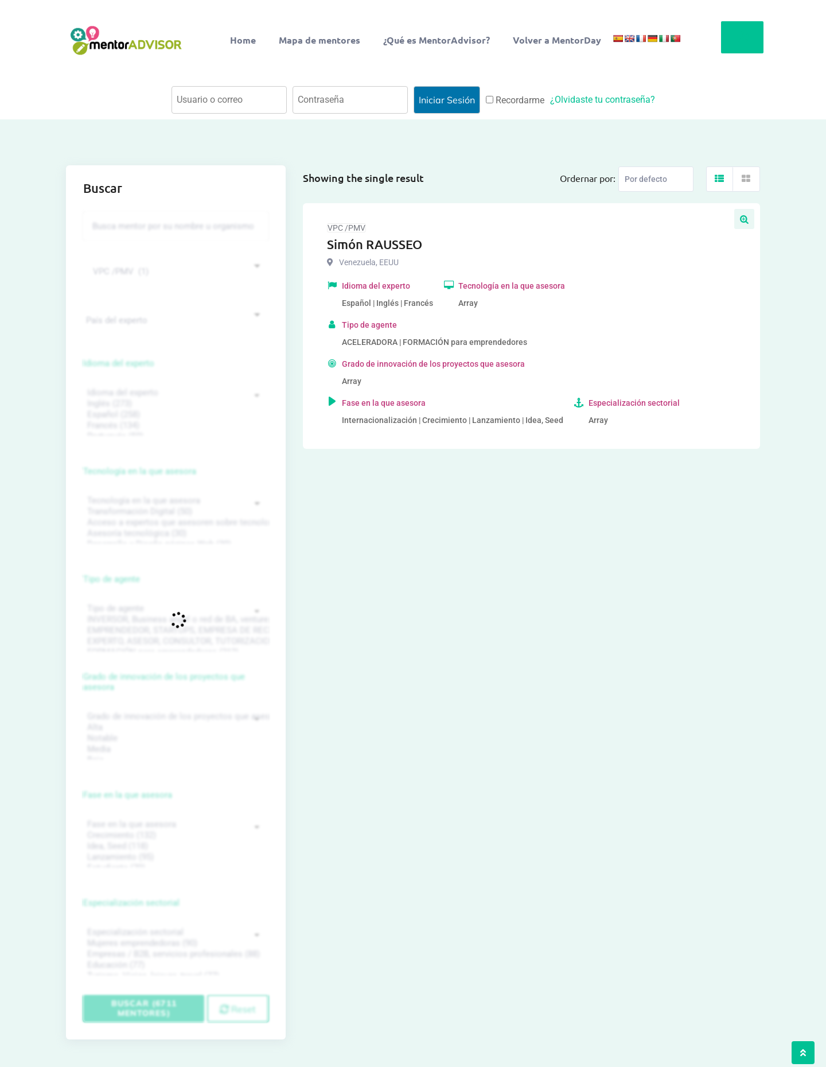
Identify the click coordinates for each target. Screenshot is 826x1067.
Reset (238, 1009)
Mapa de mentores (319, 40)
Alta (174, 727)
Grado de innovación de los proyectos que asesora (164, 682)
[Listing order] (655, 179)
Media (174, 749)
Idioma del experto (118, 363)
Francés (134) (174, 425)
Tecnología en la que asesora (139, 471)
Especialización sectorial (131, 903)
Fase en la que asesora (127, 795)
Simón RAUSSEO (374, 244)
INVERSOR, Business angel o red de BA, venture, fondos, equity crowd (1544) (174, 619)
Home (243, 40)
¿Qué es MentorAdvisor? (436, 40)
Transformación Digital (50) (174, 511)
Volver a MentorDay (557, 40)
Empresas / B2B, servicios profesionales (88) (174, 954)
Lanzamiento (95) (174, 857)
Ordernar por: (587, 178)
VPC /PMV (346, 227)
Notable (174, 738)
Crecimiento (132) (174, 835)
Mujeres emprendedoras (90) (174, 943)
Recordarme (515, 100)
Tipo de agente (111, 579)
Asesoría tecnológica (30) (174, 533)
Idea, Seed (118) (174, 846)
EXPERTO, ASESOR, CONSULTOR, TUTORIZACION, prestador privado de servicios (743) (174, 641)
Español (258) (174, 414)
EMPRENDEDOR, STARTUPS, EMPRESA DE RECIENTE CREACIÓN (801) (174, 630)
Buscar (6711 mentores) (144, 1008)
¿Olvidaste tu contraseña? (602, 99)
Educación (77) (174, 965)
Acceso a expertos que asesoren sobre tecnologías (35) (174, 522)
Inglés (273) (174, 403)
